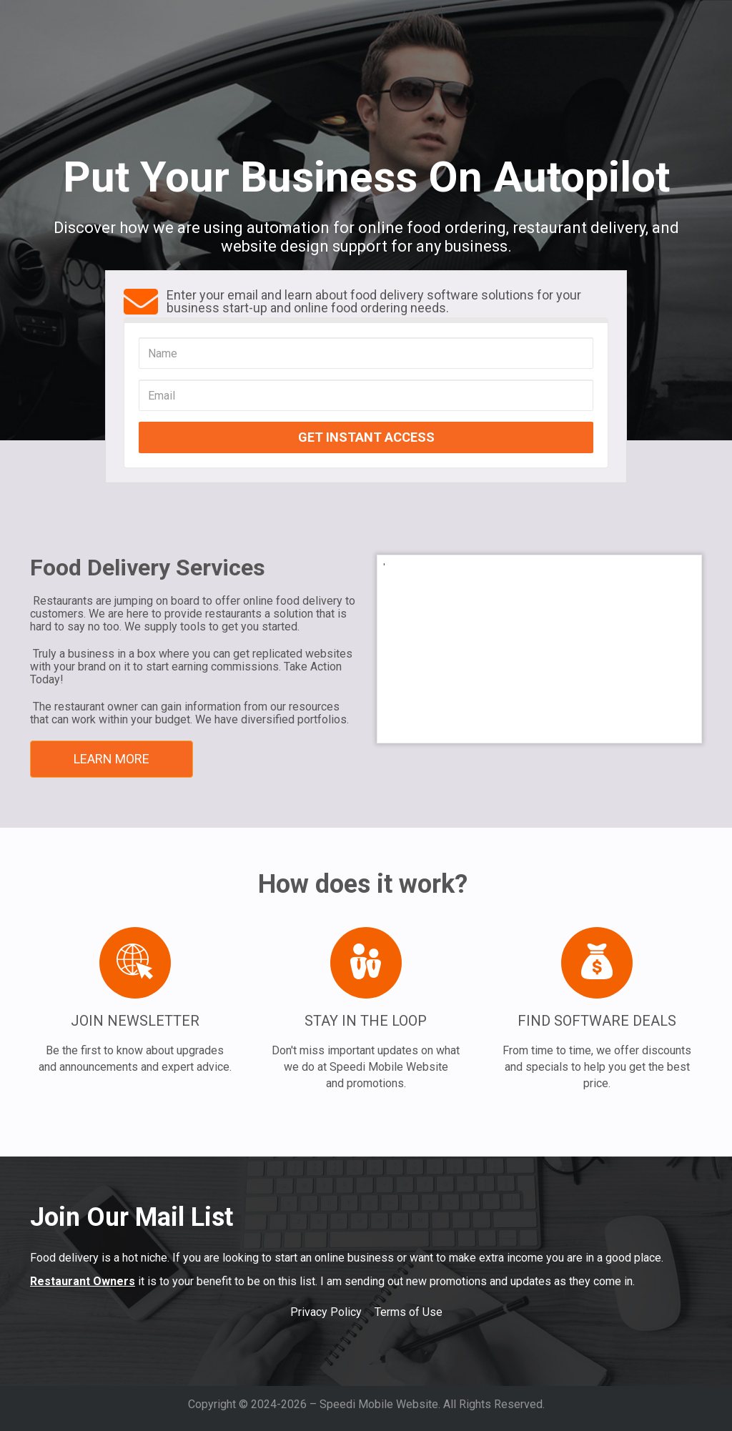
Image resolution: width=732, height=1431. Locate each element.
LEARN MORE (111, 758)
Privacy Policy (326, 1312)
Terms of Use (408, 1312)
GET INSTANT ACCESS (366, 437)
